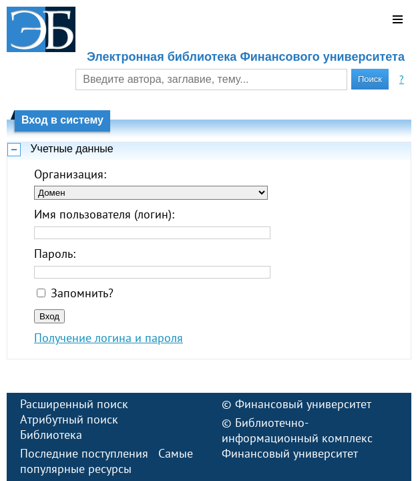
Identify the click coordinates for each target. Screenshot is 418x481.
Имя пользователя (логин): (104, 214)
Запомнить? (82, 293)
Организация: (70, 174)
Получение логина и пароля (108, 337)
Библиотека (51, 434)
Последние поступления (84, 453)
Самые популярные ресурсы (106, 461)
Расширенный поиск (74, 404)
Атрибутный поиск (69, 419)
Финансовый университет (303, 404)
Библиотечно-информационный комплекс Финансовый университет (297, 438)
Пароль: (54, 253)
